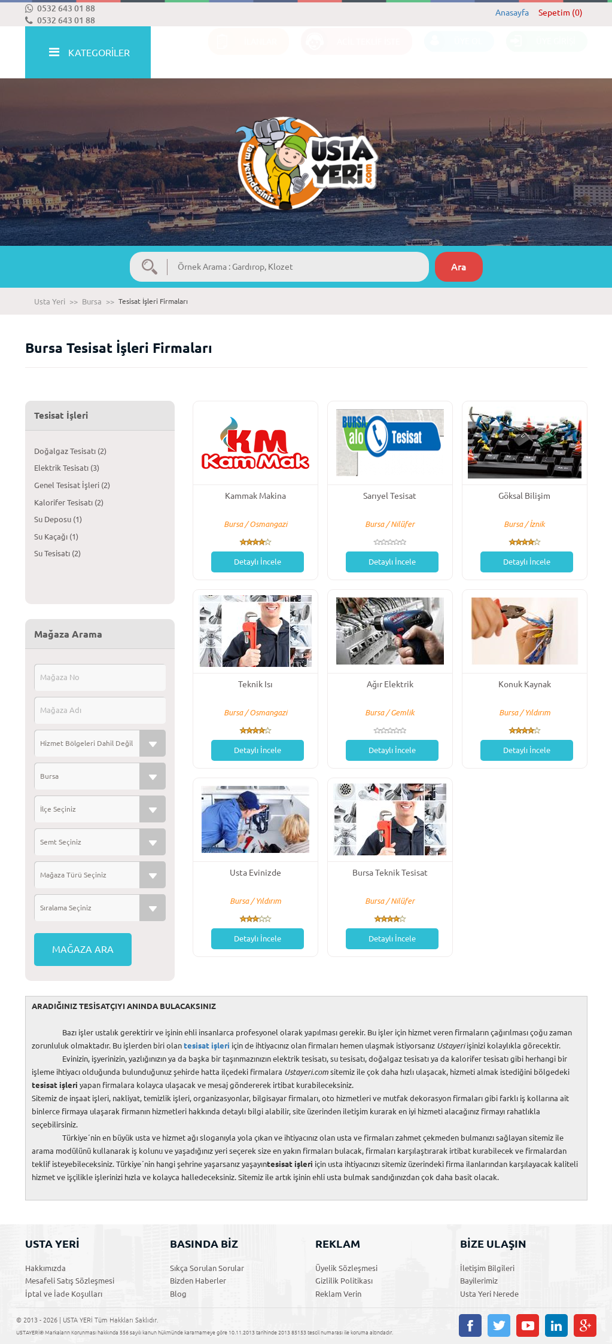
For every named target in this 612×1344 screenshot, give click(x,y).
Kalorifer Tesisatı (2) (68, 502)
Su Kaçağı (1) (56, 536)
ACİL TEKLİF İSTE (350, 52)
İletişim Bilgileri (487, 1268)
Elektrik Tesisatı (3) (66, 468)
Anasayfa (512, 12)
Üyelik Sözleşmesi (346, 1268)
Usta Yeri (49, 301)
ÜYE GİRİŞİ (541, 52)
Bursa (92, 301)
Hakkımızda (45, 1268)
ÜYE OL (453, 52)
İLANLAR (242, 52)
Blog (178, 1294)
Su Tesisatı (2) (57, 553)
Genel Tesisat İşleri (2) (72, 485)
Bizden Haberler (198, 1280)
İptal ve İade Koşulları (63, 1294)
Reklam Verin (338, 1294)
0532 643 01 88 (60, 8)
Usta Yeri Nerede (489, 1294)
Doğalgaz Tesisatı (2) (70, 451)
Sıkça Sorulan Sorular (207, 1268)
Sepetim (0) (560, 12)
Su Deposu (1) (58, 519)
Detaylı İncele (257, 561)
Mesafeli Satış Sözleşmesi (69, 1280)
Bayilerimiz (479, 1280)
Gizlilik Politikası (344, 1280)
